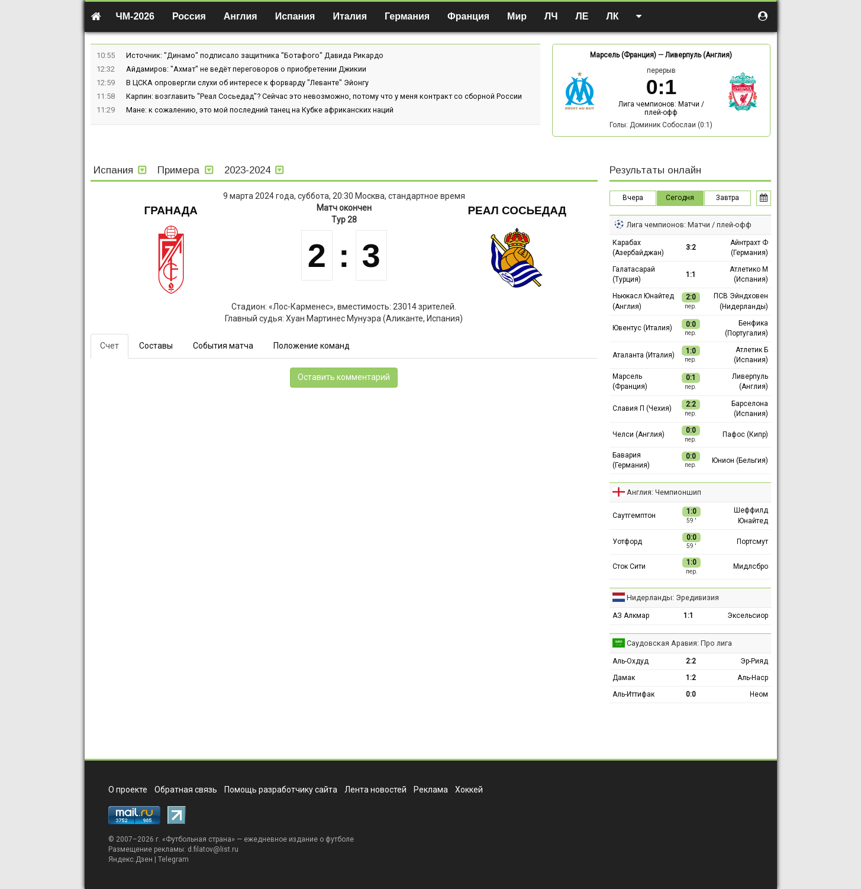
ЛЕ (582, 16)
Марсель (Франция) (623, 55)
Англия (240, 16)
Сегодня (680, 198)
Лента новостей (375, 789)
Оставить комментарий (344, 377)
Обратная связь (185, 789)
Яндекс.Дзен (130, 859)
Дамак (623, 678)
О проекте (127, 789)
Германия (407, 16)
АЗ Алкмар (630, 615)
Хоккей (469, 789)
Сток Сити (629, 566)
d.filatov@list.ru (213, 849)
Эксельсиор (747, 615)
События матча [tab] (223, 345)
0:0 (691, 694)
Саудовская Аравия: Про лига (679, 643)
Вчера (633, 198)
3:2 (691, 247)
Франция (468, 16)
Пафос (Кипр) (745, 434)
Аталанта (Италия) (643, 355)
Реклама (431, 789)
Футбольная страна (198, 839)
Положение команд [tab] (311, 345)
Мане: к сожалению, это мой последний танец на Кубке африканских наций (260, 109)
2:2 (691, 661)
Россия (189, 16)
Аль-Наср (752, 678)
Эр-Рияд (754, 661)
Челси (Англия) (638, 434)
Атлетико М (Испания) (749, 274)
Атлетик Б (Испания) (751, 355)
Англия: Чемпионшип (664, 492)
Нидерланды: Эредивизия (673, 597)
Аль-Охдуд (630, 661)
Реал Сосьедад (516, 210)
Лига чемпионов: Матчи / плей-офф (661, 108)
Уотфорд (627, 541)
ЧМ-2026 (135, 16)
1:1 (691, 274)
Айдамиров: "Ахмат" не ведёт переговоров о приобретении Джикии (246, 69)
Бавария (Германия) (631, 460)
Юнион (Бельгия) (740, 460)
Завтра (727, 198)
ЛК (612, 16)
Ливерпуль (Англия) (698, 55)
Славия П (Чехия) (642, 408)
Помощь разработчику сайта (280, 789)
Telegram (173, 859)
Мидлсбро (750, 566)
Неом (759, 694)
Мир (517, 16)
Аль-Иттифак (633, 694)
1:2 (691, 678)
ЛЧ (550, 16)
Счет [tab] (109, 345)
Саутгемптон (634, 515)
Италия (350, 16)
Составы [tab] (156, 345)
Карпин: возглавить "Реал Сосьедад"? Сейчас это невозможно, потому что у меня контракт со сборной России (324, 96)
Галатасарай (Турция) (633, 274)
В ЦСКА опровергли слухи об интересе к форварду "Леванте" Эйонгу (247, 82)
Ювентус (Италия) (642, 328)
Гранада (171, 210)
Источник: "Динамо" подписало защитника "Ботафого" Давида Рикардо (254, 55)
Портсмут (752, 541)
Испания (295, 16)
